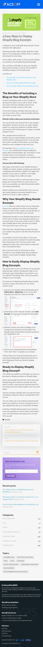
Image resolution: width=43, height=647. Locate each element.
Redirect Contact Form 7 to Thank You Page (14, 615)
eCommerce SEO (9, 557)
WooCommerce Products (11, 532)
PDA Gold (4, 628)
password (20, 561)
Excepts (5, 206)
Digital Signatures (9, 518)
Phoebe (23, 33)
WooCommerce (9, 568)
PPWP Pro (5, 633)
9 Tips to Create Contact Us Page (11, 618)
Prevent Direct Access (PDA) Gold (25, 588)
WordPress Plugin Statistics (10, 607)
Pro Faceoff (11, 4)
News (4, 523)
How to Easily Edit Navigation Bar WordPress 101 (21, 504)
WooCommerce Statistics (9, 605)
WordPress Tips (8, 545)
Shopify (7, 419)
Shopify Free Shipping (11, 564)
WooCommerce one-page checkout (16, 571)
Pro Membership (6, 636)
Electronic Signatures (25, 557)
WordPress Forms (9, 536)
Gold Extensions (6, 631)
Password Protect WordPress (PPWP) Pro (14, 589)
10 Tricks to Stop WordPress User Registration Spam (17, 620)
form (5, 561)
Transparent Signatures (29, 564)
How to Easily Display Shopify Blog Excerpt (22, 86)
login (12, 561)
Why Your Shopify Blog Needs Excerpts (21, 83)
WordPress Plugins (9, 541)
